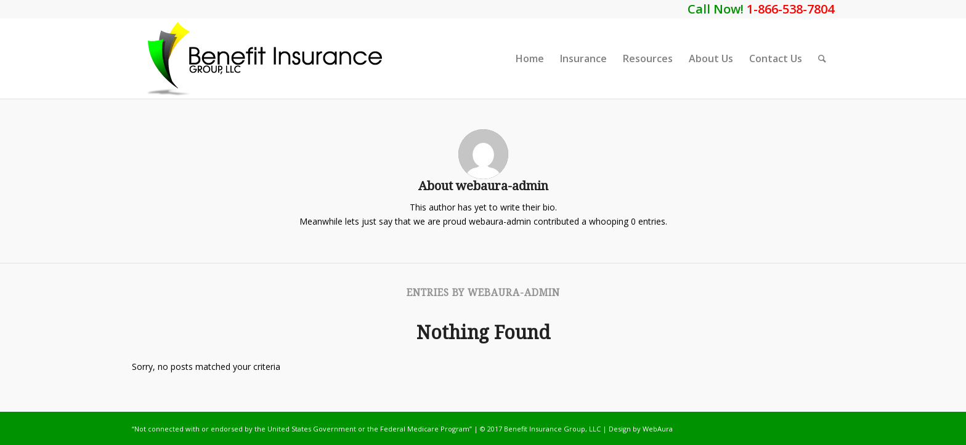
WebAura (658, 428)
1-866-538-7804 (790, 9)
